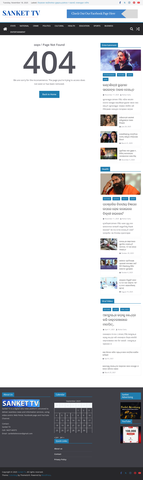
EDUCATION (84, 26)
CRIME (36, 26)
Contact (57, 454)
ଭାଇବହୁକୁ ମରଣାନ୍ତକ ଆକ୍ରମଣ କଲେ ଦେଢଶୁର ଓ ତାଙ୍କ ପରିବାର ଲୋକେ (121, 367)
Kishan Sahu (126, 95)
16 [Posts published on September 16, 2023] (84, 420)
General (116, 199)
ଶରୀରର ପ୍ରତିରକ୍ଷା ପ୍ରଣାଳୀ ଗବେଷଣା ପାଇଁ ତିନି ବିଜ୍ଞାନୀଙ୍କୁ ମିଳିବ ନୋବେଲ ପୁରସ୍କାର (127, 264)
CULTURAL (59, 26)
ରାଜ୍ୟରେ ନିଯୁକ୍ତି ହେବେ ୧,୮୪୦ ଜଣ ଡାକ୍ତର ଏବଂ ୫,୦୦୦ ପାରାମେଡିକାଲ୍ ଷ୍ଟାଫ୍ (128, 284)
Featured (121, 75)
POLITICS (47, 26)
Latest (130, 75)
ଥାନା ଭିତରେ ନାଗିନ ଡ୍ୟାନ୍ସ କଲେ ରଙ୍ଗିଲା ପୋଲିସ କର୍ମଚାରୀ (120, 353)
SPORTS (97, 26)
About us (58, 448)
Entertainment (109, 75)
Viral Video (125, 309)
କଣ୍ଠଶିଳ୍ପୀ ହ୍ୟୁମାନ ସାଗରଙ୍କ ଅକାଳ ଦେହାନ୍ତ (118, 87)
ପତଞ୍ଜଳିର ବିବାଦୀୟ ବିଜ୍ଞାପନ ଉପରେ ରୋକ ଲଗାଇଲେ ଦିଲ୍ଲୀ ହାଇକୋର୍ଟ (120, 209)
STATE (13, 26)
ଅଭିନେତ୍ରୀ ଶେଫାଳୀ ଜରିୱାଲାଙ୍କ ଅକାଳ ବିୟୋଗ (126, 120)
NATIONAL (24, 26)
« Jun (56, 437)
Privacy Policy (60, 459)
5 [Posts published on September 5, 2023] (61, 415)
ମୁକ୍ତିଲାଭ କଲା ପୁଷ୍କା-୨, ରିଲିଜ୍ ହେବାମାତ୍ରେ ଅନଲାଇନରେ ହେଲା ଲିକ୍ (127, 153)
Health (124, 199)
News (105, 79)
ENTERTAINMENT (17, 32)
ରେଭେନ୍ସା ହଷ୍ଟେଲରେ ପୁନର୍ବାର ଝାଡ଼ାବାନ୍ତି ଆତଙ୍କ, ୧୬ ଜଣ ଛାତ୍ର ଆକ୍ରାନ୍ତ (127, 245)
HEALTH (71, 26)
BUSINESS (109, 26)
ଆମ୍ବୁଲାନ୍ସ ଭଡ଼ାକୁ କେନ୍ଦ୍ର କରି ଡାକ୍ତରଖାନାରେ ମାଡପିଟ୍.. (119, 319)
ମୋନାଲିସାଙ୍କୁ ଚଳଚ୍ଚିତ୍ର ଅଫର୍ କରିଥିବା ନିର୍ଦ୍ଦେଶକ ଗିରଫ (128, 137)
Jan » (62, 437)
